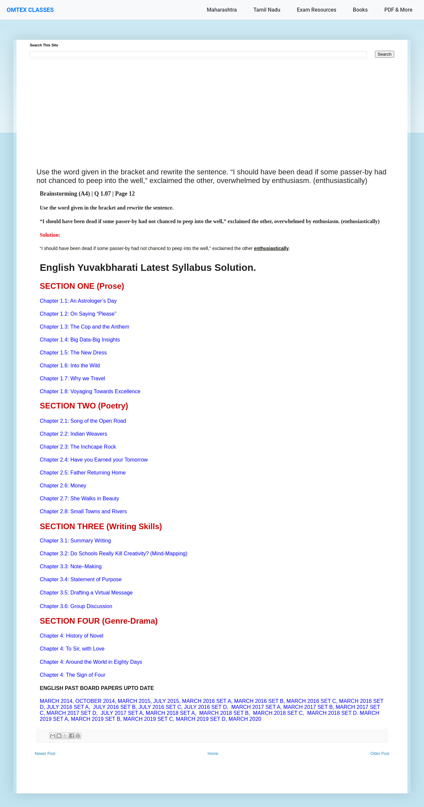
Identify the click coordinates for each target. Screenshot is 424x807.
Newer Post (45, 753)
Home (213, 753)
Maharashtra (222, 10)
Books (360, 10)
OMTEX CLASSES (30, 9)
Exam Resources (316, 10)
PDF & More (398, 10)
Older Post (379, 753)
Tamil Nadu (266, 10)
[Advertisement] (212, 105)
